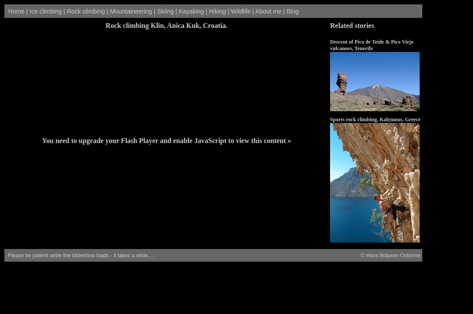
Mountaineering (131, 11)
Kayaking (191, 11)
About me (268, 11)
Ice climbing (46, 11)
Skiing (165, 11)
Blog (292, 11)
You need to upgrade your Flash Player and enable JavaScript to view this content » (166, 140)
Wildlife (240, 11)
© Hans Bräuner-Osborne (390, 256)
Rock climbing (86, 11)
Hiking (217, 11)
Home (16, 11)
